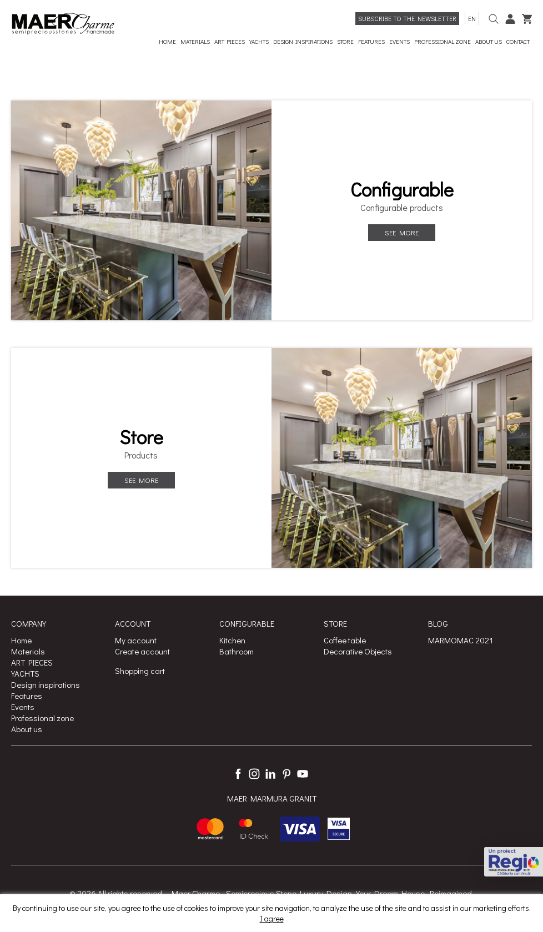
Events (22, 706)
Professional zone (42, 717)
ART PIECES (32, 662)
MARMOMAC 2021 (460, 640)
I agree (272, 918)
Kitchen (232, 640)
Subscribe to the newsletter (407, 18)
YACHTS (25, 673)
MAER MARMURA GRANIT (271, 798)
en (472, 18)
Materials (28, 651)
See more (402, 232)
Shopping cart (140, 670)
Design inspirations (45, 684)
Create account (142, 651)
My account (136, 640)
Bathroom (236, 651)
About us (26, 728)
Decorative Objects (358, 651)
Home (21, 640)
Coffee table (345, 640)
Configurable (402, 189)
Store (141, 436)
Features (26, 695)
